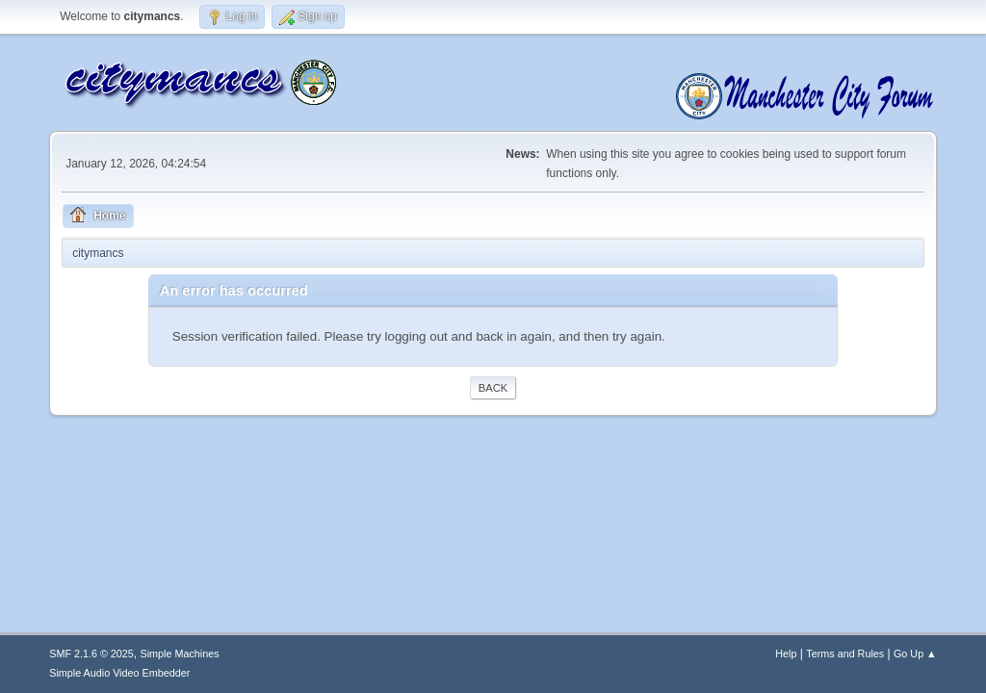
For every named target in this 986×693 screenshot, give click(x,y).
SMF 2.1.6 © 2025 (91, 653)
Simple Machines (180, 653)
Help (785, 653)
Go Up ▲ (915, 653)
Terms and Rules (845, 653)
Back (493, 388)
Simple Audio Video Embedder (119, 673)
